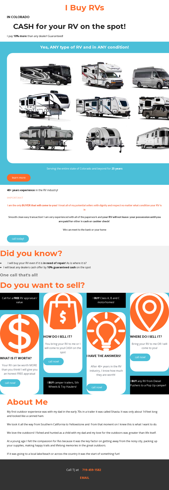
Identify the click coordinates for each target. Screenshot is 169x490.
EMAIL (84, 478)
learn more (19, 177)
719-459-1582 (91, 470)
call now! (10, 383)
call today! (18, 238)
